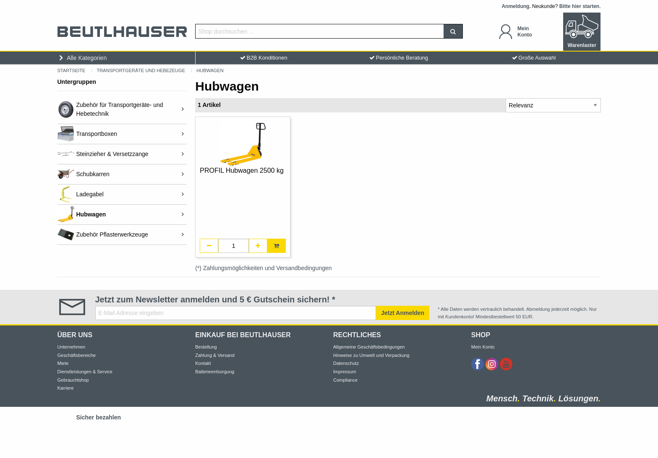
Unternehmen (71, 346)
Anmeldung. (515, 6)
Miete (63, 363)
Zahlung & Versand (215, 355)
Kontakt (203, 363)
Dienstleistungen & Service (84, 371)
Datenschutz (346, 363)
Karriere (65, 387)
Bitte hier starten (579, 6)
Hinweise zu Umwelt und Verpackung (371, 355)
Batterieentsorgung (214, 371)
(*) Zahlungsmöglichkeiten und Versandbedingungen (263, 268)
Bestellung (206, 346)
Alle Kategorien (82, 58)
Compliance (345, 380)
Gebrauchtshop (73, 380)
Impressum (344, 371)
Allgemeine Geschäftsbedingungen (369, 346)
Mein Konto (483, 346)
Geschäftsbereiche (76, 355)
